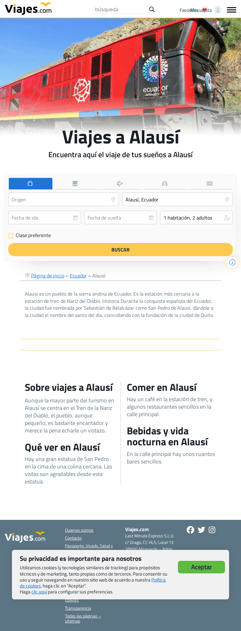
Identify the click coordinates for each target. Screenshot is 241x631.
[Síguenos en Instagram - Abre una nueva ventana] (212, 529)
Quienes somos (79, 530)
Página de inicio (47, 275)
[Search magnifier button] (151, 9)
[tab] (30, 183)
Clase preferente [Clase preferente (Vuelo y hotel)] (29, 235)
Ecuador (78, 275)
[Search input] (120, 9)
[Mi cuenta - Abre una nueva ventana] (205, 10)
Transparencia (78, 608)
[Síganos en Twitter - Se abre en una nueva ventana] (201, 529)
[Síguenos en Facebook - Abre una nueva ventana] (190, 529)
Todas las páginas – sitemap (83, 618)
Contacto (73, 538)
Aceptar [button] (201, 567)
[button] (196, 217)
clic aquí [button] (39, 591)
